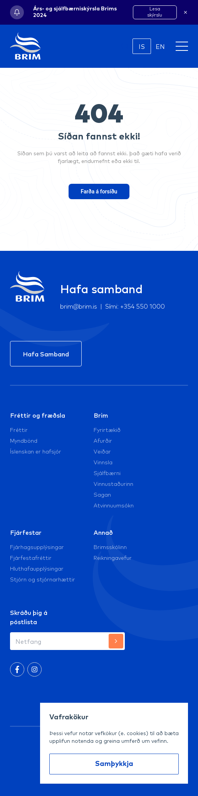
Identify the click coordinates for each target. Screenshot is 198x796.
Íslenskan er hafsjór (35, 451)
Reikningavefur (113, 557)
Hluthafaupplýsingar (37, 568)
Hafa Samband (46, 353)
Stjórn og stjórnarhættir (42, 579)
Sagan (102, 494)
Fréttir (19, 429)
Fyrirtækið (107, 429)
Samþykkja (114, 764)
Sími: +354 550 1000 (134, 306)
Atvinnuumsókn (114, 505)
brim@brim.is (78, 306)
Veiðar (102, 451)
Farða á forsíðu (99, 191)
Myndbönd (23, 440)
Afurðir (103, 440)
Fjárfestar (26, 532)
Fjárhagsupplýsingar (37, 546)
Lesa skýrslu (154, 11)
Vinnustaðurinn (113, 483)
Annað (103, 532)
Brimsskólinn (110, 546)
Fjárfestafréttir (31, 557)
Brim (101, 415)
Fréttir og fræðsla (37, 415)
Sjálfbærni (107, 472)
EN (160, 46)
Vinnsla (103, 461)
